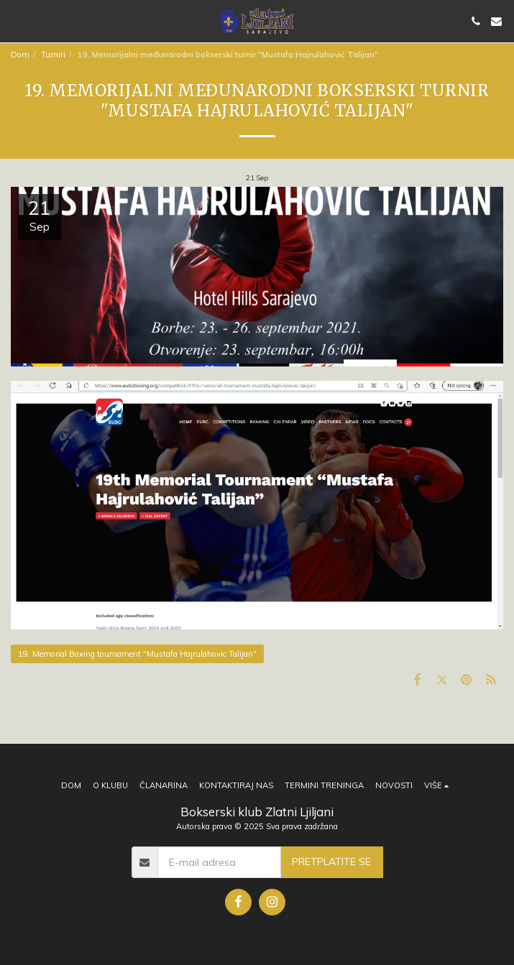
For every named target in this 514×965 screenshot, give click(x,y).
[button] (16, 20)
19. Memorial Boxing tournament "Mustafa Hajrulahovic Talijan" (137, 654)
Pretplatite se (331, 861)
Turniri (53, 55)
